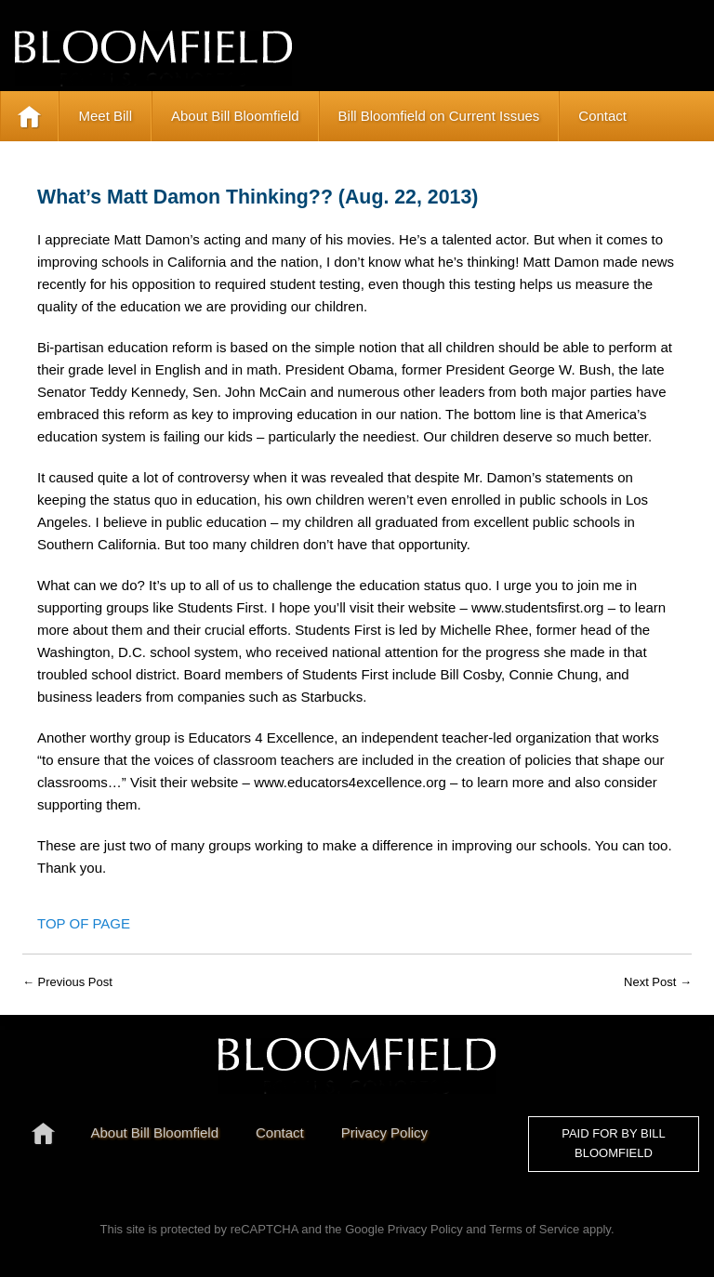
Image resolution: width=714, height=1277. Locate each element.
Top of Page (83, 923)
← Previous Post (67, 982)
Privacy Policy (425, 1229)
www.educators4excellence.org (350, 782)
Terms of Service (534, 1229)
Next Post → (658, 982)
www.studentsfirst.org (537, 607)
